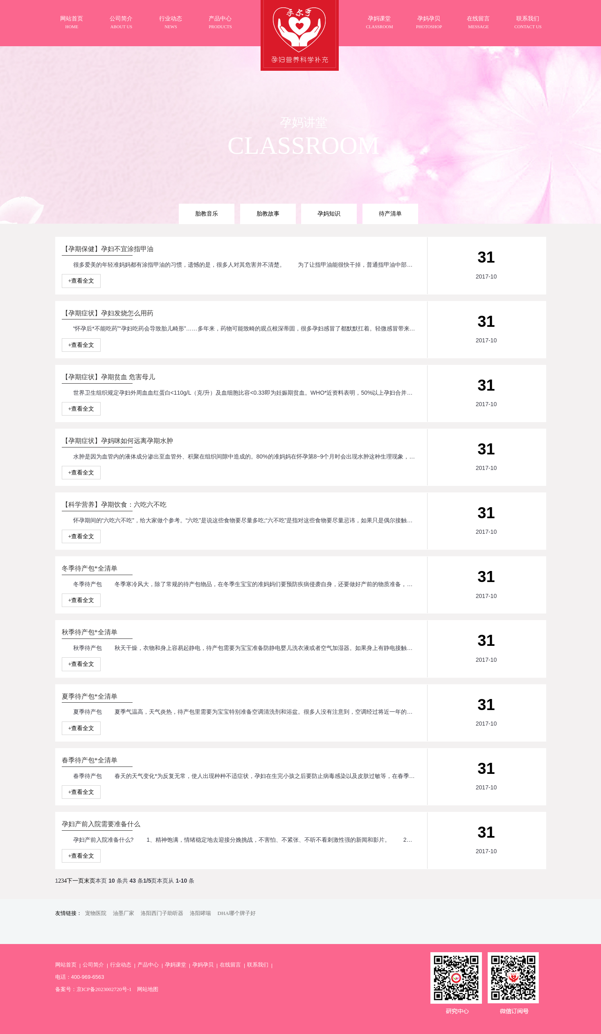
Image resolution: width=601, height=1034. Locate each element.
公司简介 (93, 965)
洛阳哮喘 (200, 913)
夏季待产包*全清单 (89, 696)
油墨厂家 (123, 913)
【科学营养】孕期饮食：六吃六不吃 (114, 504)
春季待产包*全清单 (89, 760)
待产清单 (390, 213)
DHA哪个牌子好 (237, 913)
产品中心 (148, 965)
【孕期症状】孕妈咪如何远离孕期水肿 (117, 440)
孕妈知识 (328, 213)
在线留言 (230, 965)
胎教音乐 (206, 213)
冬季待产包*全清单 (89, 568)
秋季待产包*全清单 (89, 632)
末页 (89, 881)
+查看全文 (81, 281)
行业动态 (120, 965)
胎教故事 (268, 213)
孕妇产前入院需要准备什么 (101, 823)
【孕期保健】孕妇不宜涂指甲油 (107, 248)
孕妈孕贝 (203, 965)
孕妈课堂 (175, 965)
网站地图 (147, 989)
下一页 (75, 881)
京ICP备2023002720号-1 (104, 989)
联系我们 (257, 965)
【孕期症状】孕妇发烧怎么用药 (107, 313)
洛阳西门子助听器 (162, 913)
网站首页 (66, 965)
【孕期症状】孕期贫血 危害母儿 (108, 376)
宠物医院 (95, 913)
